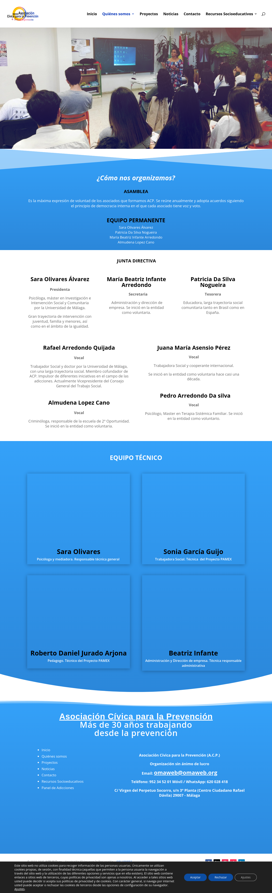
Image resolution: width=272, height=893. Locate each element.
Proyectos (149, 14)
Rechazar (221, 877)
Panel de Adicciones (58, 787)
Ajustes (19, 889)
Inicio (92, 14)
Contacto (192, 14)
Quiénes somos (116, 14)
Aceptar (195, 877)
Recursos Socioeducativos (229, 14)
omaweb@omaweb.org (185, 772)
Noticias (171, 14)
